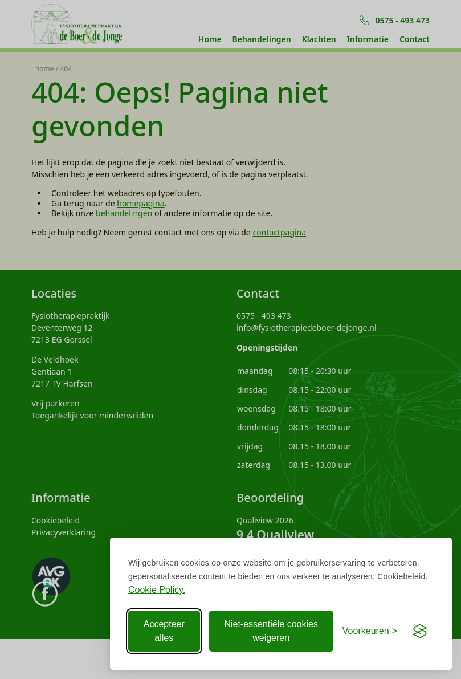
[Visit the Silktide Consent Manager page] (420, 631)
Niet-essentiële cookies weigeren (271, 631)
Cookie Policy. (156, 590)
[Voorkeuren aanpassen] (369, 631)
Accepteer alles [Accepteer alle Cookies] (164, 631)
